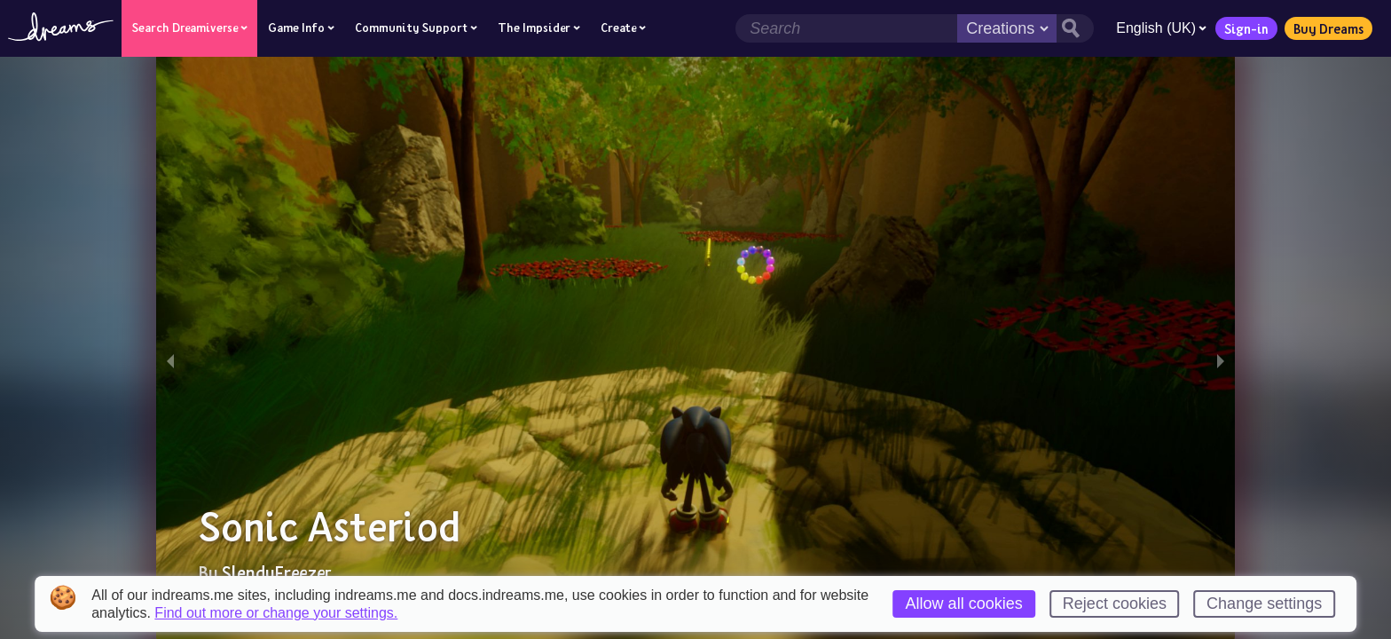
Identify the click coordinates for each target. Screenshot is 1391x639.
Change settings (1264, 603)
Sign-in (1246, 28)
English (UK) (1161, 28)
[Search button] (1075, 28)
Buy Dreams (1328, 28)
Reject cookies (1115, 603)
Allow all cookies (964, 603)
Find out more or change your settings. (275, 613)
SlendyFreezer (276, 572)
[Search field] (846, 28)
